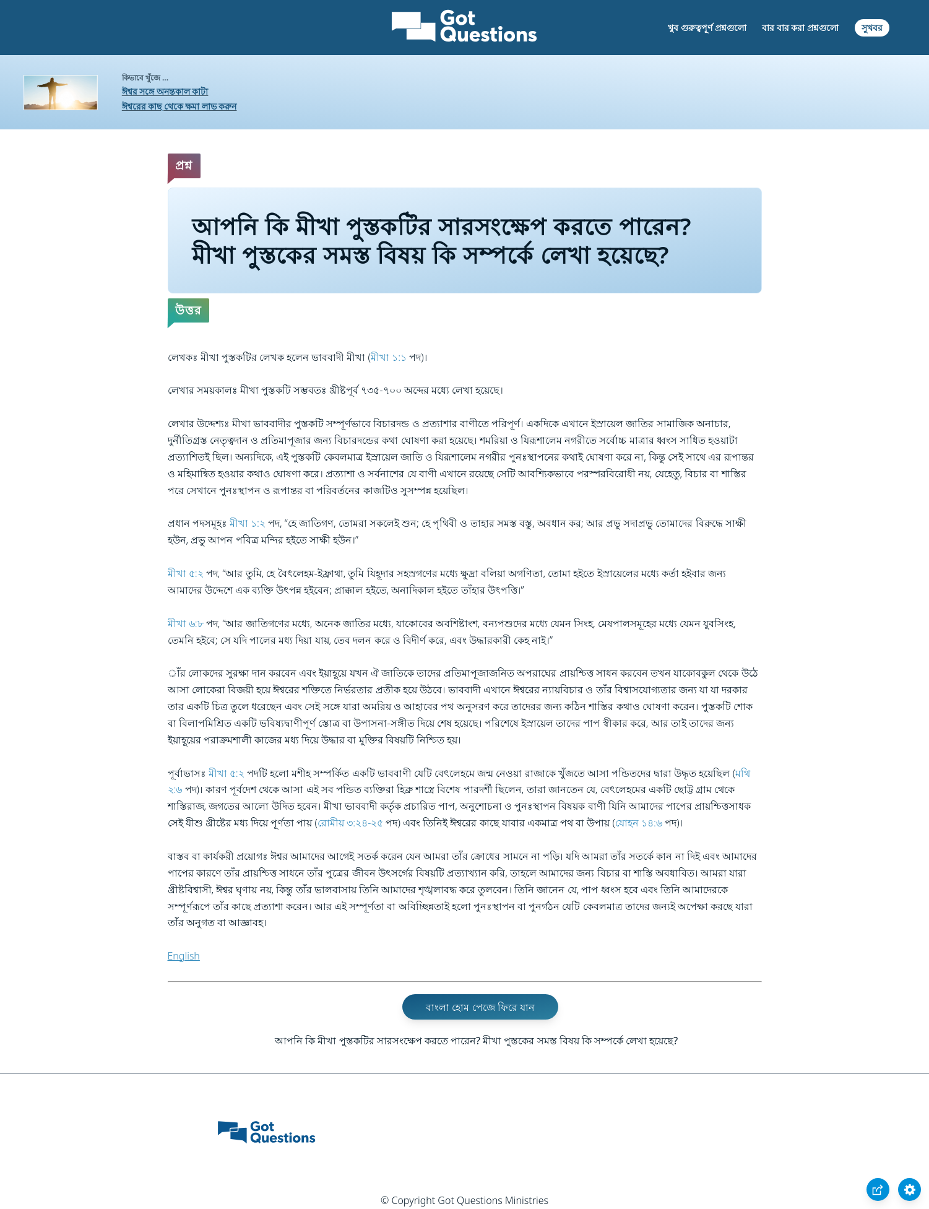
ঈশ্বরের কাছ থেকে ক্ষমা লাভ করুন (179, 106)
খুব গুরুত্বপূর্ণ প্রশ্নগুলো (707, 27)
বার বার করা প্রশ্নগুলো (800, 27)
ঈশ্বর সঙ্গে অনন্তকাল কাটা (165, 91)
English (184, 956)
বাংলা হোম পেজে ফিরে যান (480, 1007)
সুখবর (872, 27)
